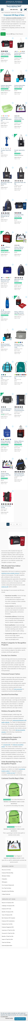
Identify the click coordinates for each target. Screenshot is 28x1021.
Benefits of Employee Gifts (7, 911)
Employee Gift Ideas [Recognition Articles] (8, 899)
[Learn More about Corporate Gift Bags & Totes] (14, 697)
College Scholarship (6, 894)
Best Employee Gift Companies (8, 918)
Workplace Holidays (6, 875)
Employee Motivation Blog (7, 872)
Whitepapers (4, 882)
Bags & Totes (16, 34)
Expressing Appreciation (7, 945)
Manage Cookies (9, 1018)
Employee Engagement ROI (8, 927)
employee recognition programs (14, 18)
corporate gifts (6, 744)
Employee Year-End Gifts (7, 924)
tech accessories (18, 689)
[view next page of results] (19, 524)
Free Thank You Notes (6, 888)
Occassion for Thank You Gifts (8, 933)
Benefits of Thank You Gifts (7, 936)
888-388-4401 (14, 9)
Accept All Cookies (20, 1018)
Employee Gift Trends (6, 908)
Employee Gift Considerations (8, 921)
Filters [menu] (3, 34)
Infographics (4, 879)
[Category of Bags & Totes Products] (14, 21)
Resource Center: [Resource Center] (8, 866)
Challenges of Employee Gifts (8, 905)
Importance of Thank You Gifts (8, 930)
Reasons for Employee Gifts (8, 902)
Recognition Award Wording (8, 891)
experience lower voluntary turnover (10, 573)
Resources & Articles (6, 869)
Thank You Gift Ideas (6, 942)
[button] (2, 10)
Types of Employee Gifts (7, 914)
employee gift (4, 586)
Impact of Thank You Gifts (7, 939)
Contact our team (11, 773)
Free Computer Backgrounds (8, 885)
